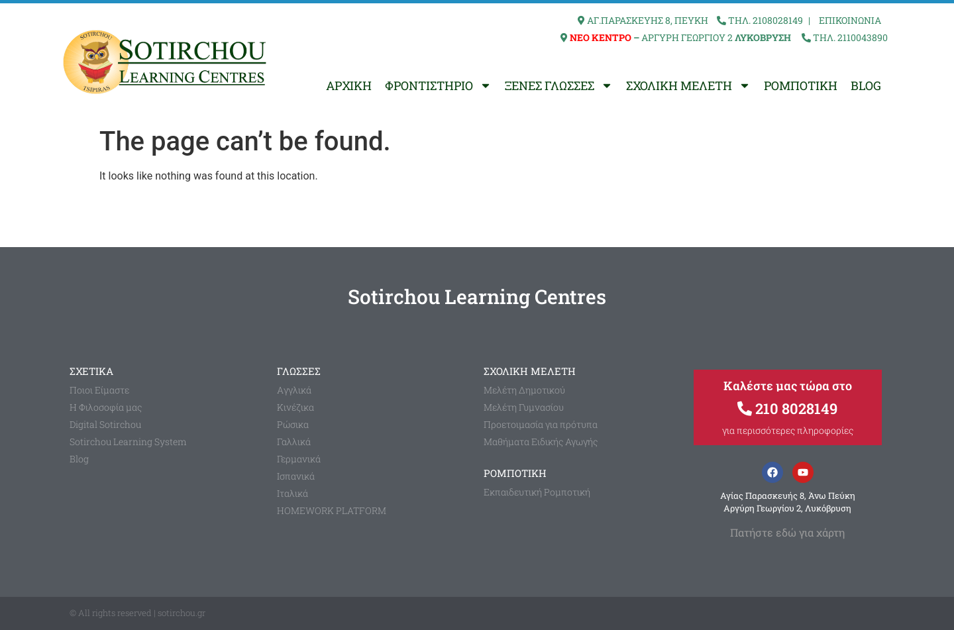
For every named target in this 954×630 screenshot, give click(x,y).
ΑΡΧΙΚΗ (349, 85)
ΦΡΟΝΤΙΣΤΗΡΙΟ (438, 85)
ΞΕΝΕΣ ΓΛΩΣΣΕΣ (559, 85)
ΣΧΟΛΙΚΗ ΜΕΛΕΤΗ (688, 85)
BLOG (866, 85)
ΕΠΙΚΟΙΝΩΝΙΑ (850, 20)
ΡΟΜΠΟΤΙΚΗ (800, 85)
